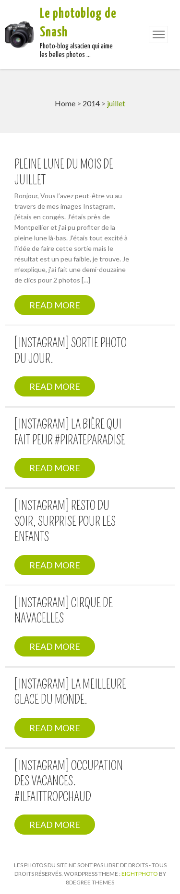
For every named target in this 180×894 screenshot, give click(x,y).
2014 (91, 103)
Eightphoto (140, 873)
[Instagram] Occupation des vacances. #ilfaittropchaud (68, 781)
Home (65, 103)
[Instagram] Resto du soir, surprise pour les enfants (65, 521)
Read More (54, 305)
